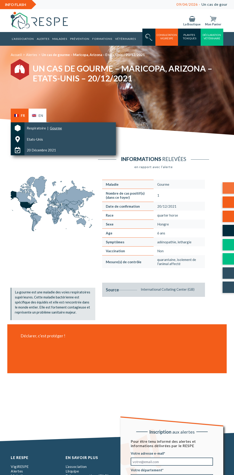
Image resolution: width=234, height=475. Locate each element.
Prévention (79, 38)
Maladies (59, 38)
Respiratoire (37, 128)
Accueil (16, 55)
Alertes (43, 38)
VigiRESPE (20, 466)
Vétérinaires (125, 38)
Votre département (146, 470)
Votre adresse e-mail (147, 453)
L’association (23, 38)
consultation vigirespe (167, 36)
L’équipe (72, 471)
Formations (102, 38)
